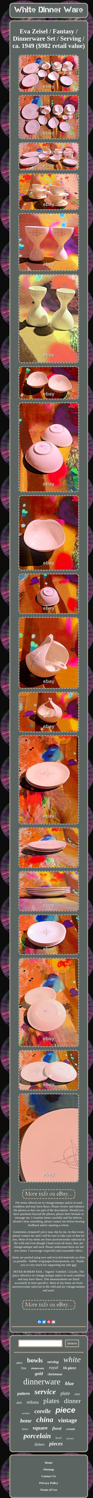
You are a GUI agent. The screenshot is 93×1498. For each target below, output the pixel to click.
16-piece (69, 1368)
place (19, 1362)
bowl (58, 1438)
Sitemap (48, 1469)
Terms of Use (48, 1489)
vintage (67, 1420)
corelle (42, 1411)
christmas (55, 1374)
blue (69, 1383)
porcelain (37, 1436)
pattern (23, 1393)
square (40, 1428)
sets (77, 1394)
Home (49, 1462)
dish (19, 1402)
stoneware (37, 1368)
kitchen (70, 1438)
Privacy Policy (48, 1483)
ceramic (70, 1429)
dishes (40, 1444)
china (44, 1419)
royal (53, 1367)
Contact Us (48, 1476)
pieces (56, 1444)
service (45, 1391)
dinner (72, 1400)
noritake (26, 1413)
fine (23, 1368)
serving (53, 1362)
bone (26, 1421)
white (72, 1359)
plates (51, 1400)
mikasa (33, 1402)
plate (65, 1393)
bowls (35, 1360)
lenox (25, 1429)
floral (56, 1428)
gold (39, 1373)
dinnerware (41, 1381)
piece (65, 1410)
